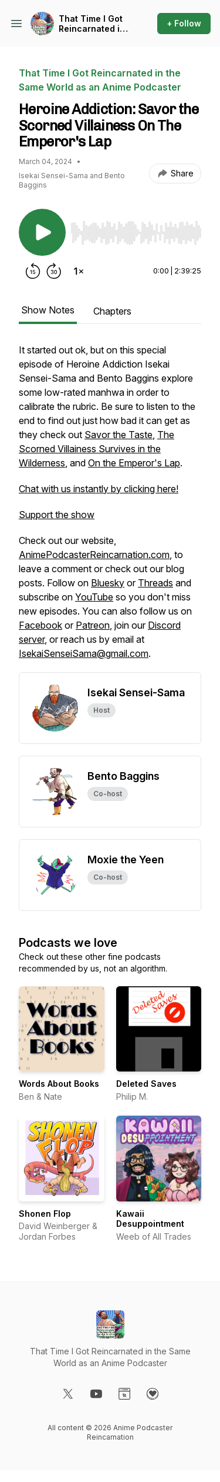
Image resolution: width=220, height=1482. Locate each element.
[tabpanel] (110, 507)
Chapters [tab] (112, 311)
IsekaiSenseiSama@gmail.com (83, 653)
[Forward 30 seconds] (54, 271)
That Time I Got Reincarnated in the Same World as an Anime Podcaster (92, 24)
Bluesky (107, 583)
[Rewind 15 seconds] (33, 271)
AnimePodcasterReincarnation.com (94, 554)
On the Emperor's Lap (134, 463)
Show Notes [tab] (48, 310)
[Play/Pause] (42, 232)
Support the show (56, 514)
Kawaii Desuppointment (150, 1219)
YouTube (94, 597)
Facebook (40, 625)
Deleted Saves (146, 1084)
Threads (155, 583)
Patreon (93, 625)
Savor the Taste (118, 434)
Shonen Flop (45, 1214)
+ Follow (184, 23)
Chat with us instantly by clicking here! (98, 489)
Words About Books (59, 1084)
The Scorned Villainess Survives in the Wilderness (96, 449)
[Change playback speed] (78, 271)
